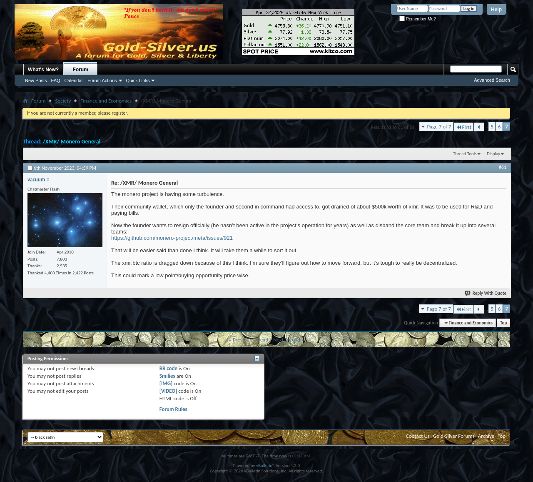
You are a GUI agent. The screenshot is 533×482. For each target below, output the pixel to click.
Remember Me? (417, 19)
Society (63, 101)
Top (503, 323)
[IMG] (166, 383)
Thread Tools (465, 153)
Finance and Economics (106, 101)
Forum (80, 70)
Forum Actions (102, 80)
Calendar (74, 80)
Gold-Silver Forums (454, 436)
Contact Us (418, 436)
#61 (502, 167)
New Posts (36, 80)
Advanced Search (492, 80)
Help (496, 10)
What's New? (43, 70)
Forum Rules (173, 409)
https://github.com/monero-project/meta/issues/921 (172, 238)
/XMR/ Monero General (71, 141)
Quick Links (138, 80)
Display (493, 153)
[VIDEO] (168, 391)
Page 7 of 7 (439, 126)
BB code (168, 368)
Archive (486, 436)
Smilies (167, 376)
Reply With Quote (486, 293)
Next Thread (286, 339)
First (464, 127)
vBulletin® (265, 465)
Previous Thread (250, 339)
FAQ (55, 80)
